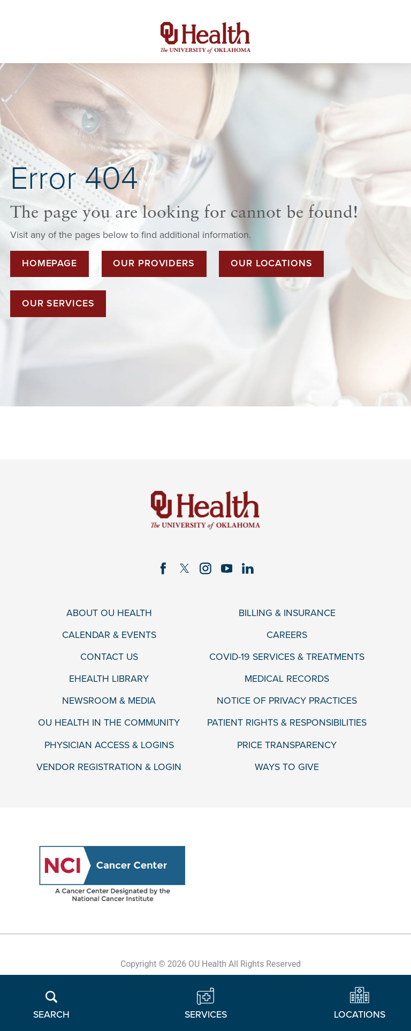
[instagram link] (205, 568)
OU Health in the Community (109, 722)
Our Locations (272, 263)
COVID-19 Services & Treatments (286, 657)
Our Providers (154, 263)
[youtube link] (227, 568)
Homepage (49, 263)
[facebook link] (163, 568)
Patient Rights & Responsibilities (287, 722)
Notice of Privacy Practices (287, 700)
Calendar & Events (109, 635)
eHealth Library (109, 678)
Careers (287, 635)
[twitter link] (184, 568)
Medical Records (287, 678)
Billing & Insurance (287, 613)
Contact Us (109, 657)
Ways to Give (287, 767)
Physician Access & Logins (109, 745)
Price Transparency (287, 745)
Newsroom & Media (109, 700)
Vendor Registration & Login (108, 767)
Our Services (58, 303)
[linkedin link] (247, 568)
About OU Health (109, 613)
